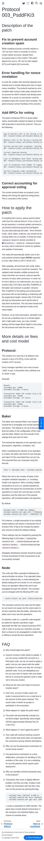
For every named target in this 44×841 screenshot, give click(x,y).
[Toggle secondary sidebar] (41, 3)
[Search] (36, 3)
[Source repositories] (23, 3)
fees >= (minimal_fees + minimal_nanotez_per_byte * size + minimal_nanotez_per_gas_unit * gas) (23, 470)
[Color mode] (32, 3)
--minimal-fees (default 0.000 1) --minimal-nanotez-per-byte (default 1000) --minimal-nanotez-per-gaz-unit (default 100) (25, 798)
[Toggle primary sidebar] (3, 3)
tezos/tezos (9, 243)
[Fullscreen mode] (28, 3)
